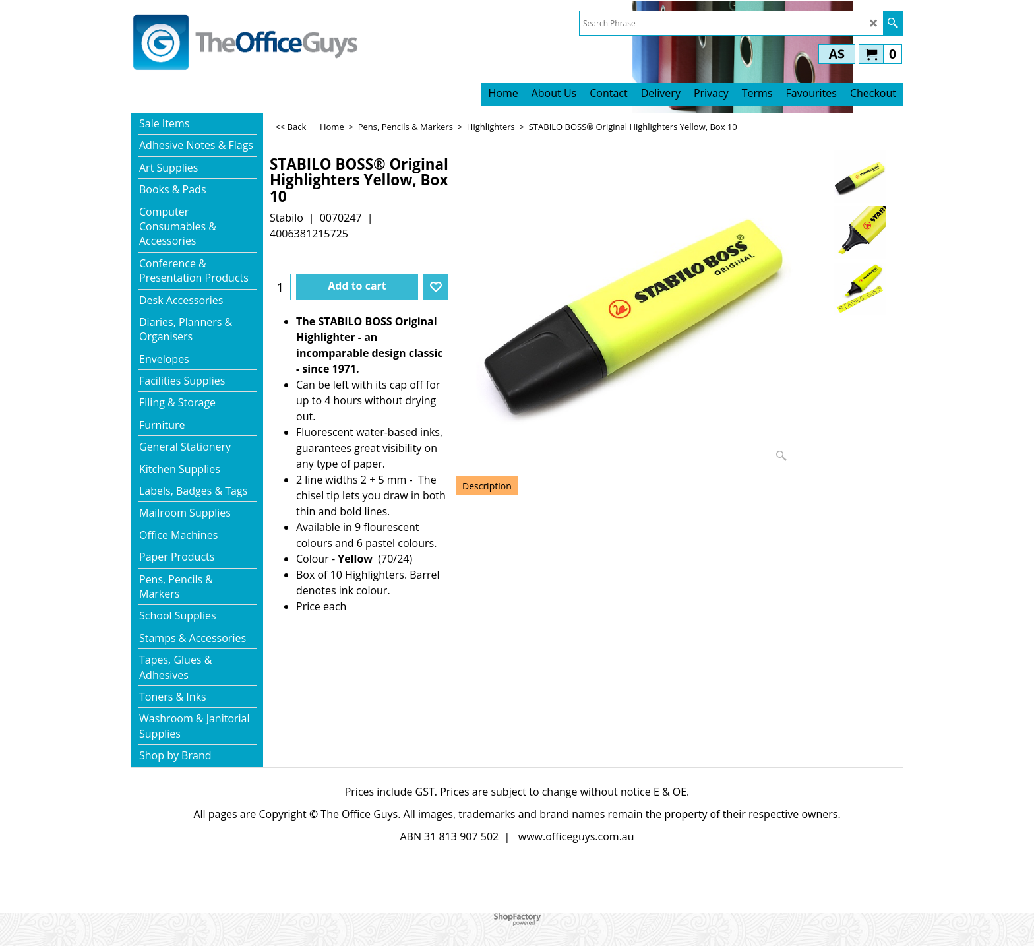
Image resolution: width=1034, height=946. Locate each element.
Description (487, 486)
